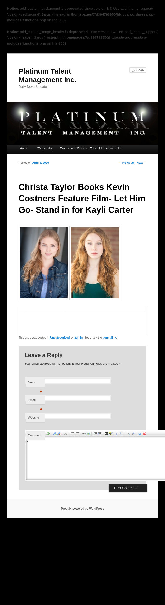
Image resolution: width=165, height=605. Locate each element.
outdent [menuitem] (99, 434)
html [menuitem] (140, 434)
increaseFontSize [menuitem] (55, 434)
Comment (34, 435)
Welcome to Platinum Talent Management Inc (91, 148)
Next (141, 162)
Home (24, 148)
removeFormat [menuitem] (144, 434)
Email (35, 401)
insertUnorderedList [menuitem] (122, 434)
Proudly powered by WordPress (82, 508)
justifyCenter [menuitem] (73, 434)
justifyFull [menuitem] (77, 434)
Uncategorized (60, 337)
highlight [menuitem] (110, 434)
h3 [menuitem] (66, 434)
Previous (126, 162)
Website (33, 417)
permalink (109, 337)
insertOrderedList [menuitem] (117, 434)
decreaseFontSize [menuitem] (59, 434)
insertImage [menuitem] (88, 434)
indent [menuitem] (95, 434)
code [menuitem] (106, 434)
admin (78, 337)
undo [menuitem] (48, 434)
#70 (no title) (44, 148)
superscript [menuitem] (133, 434)
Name (35, 383)
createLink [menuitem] (84, 434)
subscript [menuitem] (129, 434)
